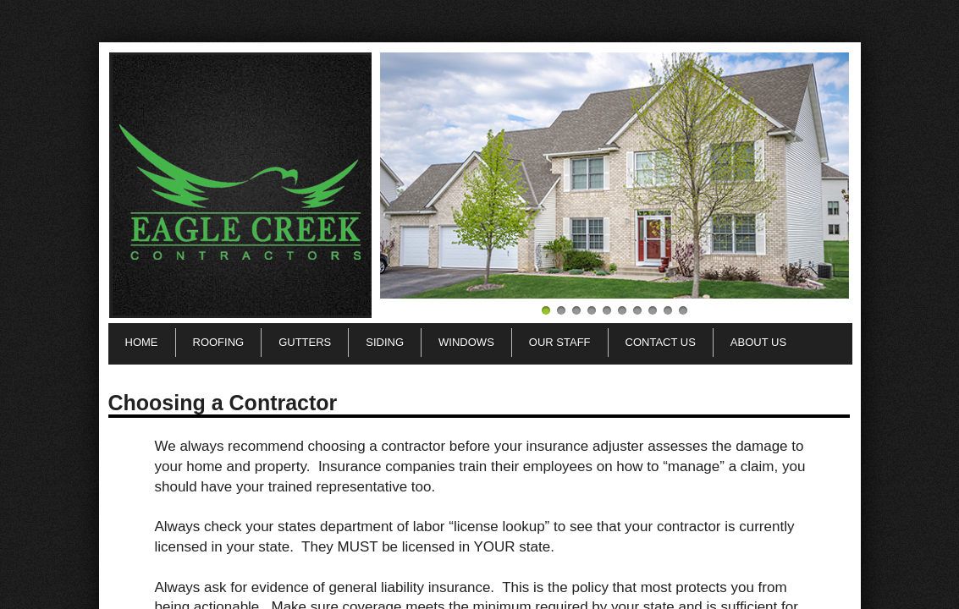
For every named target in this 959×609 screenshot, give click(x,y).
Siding (385, 342)
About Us (758, 342)
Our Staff (560, 342)
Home (141, 342)
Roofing (219, 342)
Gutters (304, 342)
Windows (466, 342)
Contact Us (661, 342)
